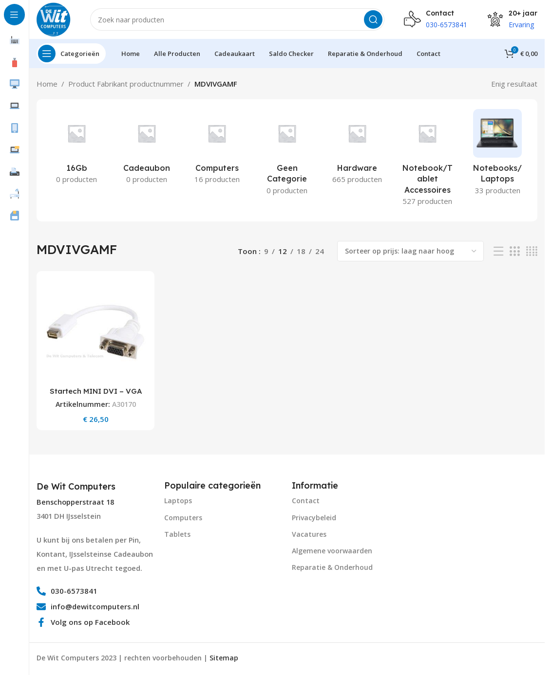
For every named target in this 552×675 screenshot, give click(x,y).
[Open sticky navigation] (71, 53)
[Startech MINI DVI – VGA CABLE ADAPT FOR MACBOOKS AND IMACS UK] (95, 330)
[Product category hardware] (357, 149)
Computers (183, 517)
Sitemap (223, 657)
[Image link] (456, 514)
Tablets (177, 534)
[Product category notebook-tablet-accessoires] (427, 160)
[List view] (498, 251)
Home (47, 84)
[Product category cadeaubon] (146, 149)
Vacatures (309, 534)
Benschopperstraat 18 (75, 502)
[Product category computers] (217, 149)
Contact (306, 500)
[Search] (237, 19)
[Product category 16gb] (76, 149)
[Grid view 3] (514, 251)
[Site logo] (54, 18)
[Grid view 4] (531, 251)
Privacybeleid (314, 517)
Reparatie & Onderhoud (332, 567)
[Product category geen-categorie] (287, 155)
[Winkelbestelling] (410, 251)
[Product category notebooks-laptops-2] (497, 155)
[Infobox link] (77, 486)
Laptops (178, 500)
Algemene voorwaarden (332, 550)
